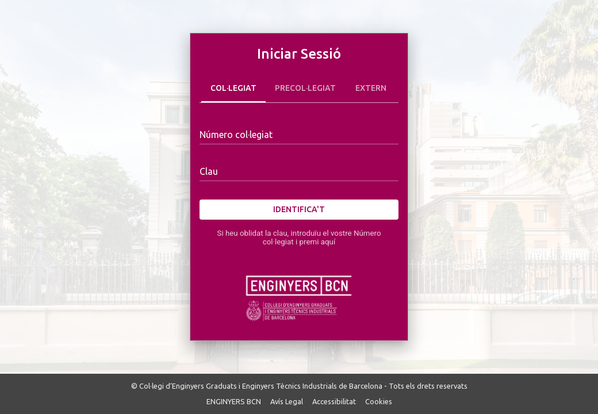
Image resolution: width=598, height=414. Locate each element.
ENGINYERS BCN (233, 401)
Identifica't (299, 210)
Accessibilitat (334, 401)
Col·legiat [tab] (233, 88)
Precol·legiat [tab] (305, 88)
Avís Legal (286, 401)
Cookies (378, 401)
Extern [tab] (371, 88)
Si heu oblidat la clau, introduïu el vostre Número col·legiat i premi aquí (299, 237)
